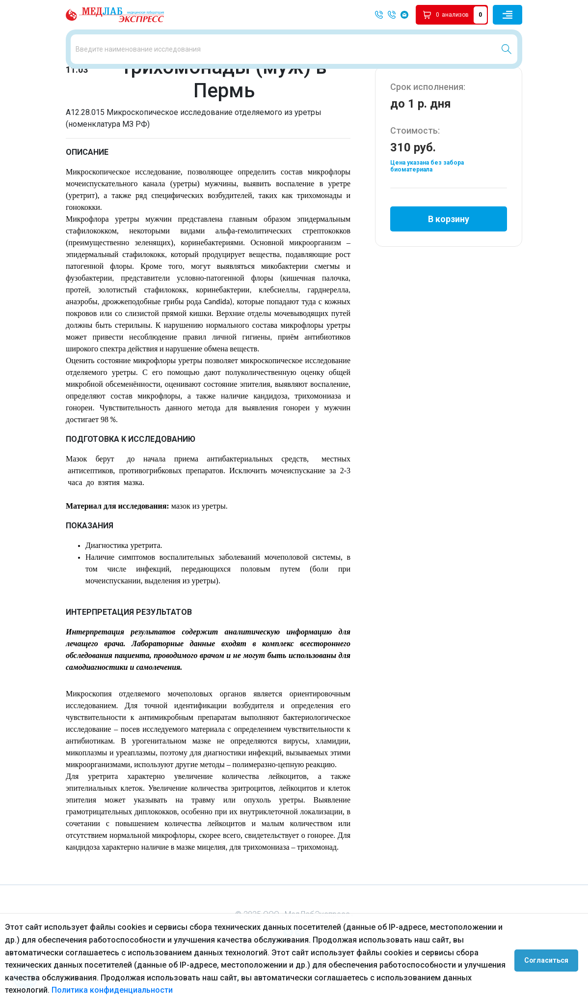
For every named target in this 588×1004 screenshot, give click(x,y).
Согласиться (549, 958)
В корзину (448, 257)
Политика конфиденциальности (112, 990)
